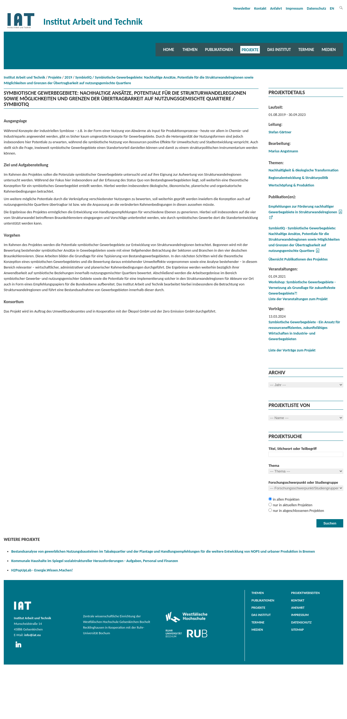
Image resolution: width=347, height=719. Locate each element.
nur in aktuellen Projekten (292, 505)
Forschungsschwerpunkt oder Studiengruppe (303, 482)
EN (332, 8)
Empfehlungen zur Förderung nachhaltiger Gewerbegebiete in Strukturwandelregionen (302, 209)
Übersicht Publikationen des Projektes (297, 259)
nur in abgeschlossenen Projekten (298, 510)
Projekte (250, 49)
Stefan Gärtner (279, 132)
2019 (68, 77)
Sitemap (297, 630)
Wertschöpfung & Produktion (291, 185)
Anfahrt (276, 8)
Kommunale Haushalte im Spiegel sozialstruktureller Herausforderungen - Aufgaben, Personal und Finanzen (94, 561)
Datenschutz (316, 8)
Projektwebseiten (305, 593)
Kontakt (260, 8)
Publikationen (219, 49)
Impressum (294, 8)
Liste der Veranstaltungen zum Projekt (297, 299)
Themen (190, 49)
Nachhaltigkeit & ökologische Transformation (303, 170)
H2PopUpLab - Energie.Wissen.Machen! (42, 570)
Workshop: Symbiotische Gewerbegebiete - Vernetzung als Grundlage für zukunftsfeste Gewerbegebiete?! (301, 288)
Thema (273, 465)
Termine (306, 49)
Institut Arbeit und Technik (24, 77)
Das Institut (279, 49)
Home (168, 49)
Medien (329, 49)
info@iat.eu (32, 635)
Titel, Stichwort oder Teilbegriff (292, 448)
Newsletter (241, 8)
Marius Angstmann (283, 151)
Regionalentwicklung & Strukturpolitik (298, 177)
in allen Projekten (285, 499)
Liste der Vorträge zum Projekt (291, 350)
